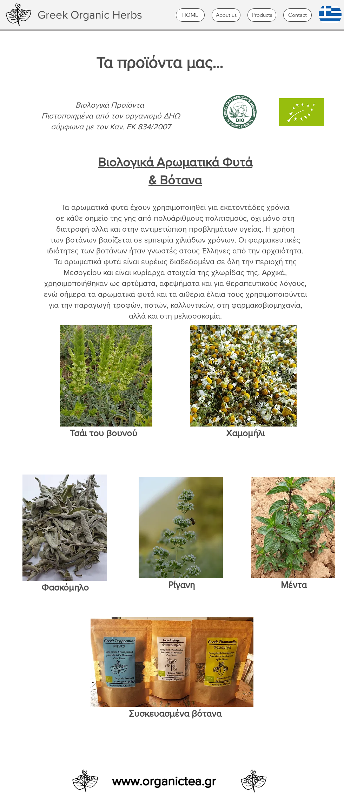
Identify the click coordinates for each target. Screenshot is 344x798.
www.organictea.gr (164, 781)
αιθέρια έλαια (202, 294)
